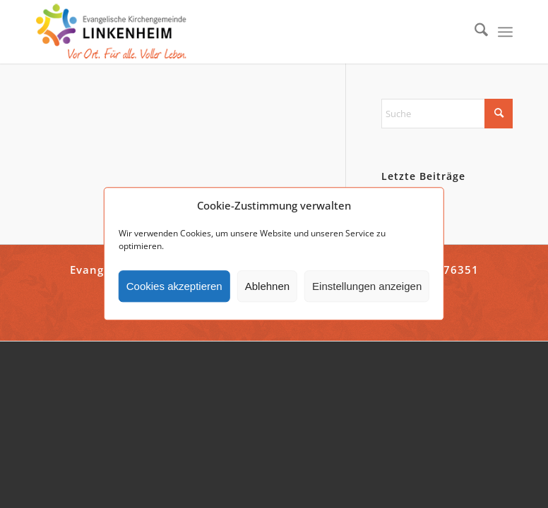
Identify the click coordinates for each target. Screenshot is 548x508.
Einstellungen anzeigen (367, 286)
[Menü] (505, 32)
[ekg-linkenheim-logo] (114, 32)
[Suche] (474, 32)
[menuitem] (474, 32)
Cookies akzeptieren (174, 286)
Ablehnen (267, 286)
